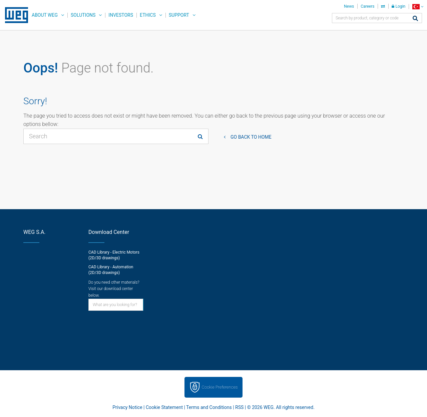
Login (398, 6)
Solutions (83, 15)
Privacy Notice (127, 407)
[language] (418, 6)
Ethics (148, 15)
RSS (239, 407)
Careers (367, 6)
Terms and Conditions (209, 407)
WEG (14, 15)
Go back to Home (251, 137)
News (349, 6)
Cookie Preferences (220, 387)
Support (179, 15)
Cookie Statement (164, 407)
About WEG (45, 15)
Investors (120, 15)
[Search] (415, 19)
